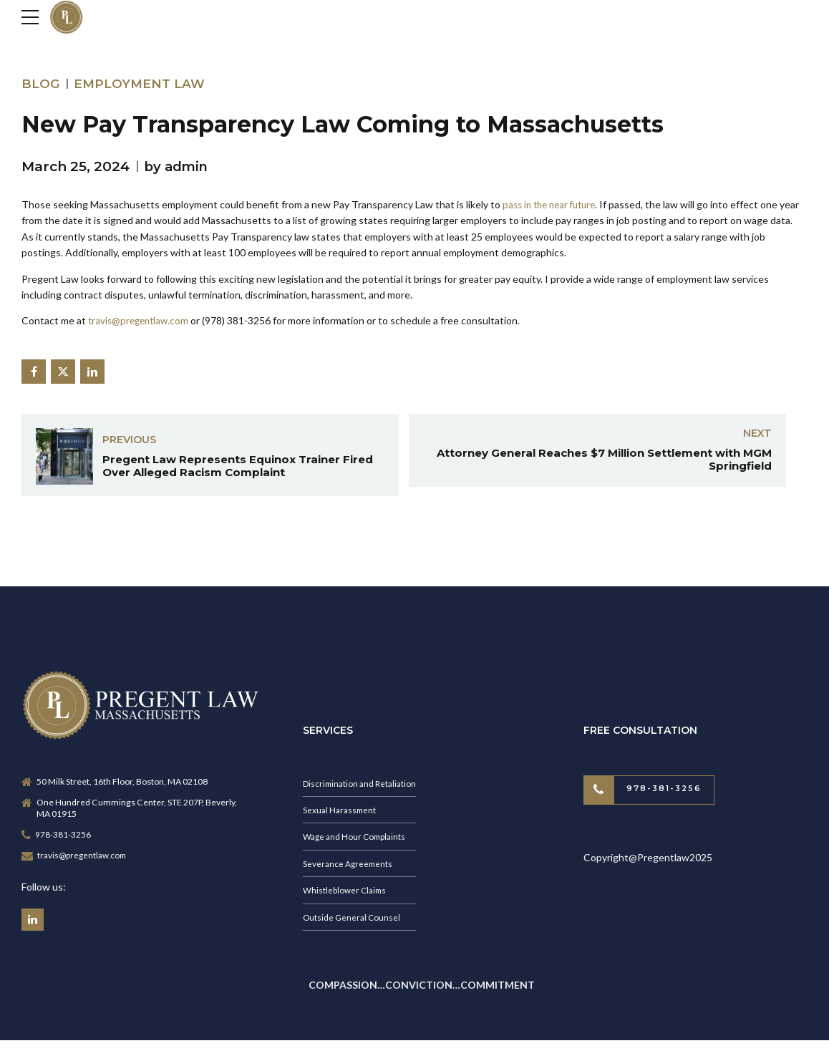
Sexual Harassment (341, 817)
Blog (41, 84)
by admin (178, 166)
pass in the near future (553, 204)
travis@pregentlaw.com (141, 320)
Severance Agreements (349, 872)
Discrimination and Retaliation (362, 790)
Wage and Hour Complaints (356, 845)
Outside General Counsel (353, 927)
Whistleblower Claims (346, 899)
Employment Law (142, 84)
